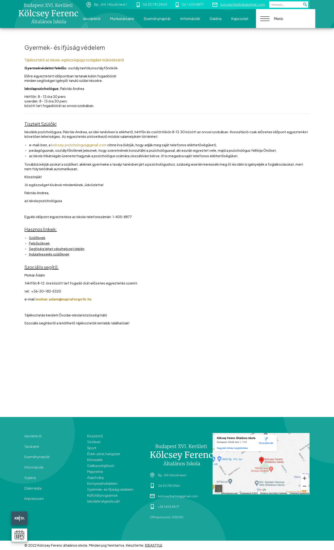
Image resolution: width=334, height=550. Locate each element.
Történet (94, 442)
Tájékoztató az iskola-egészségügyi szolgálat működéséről (74, 59)
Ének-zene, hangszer (103, 453)
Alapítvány (95, 477)
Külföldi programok (102, 495)
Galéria (30, 478)
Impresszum (34, 499)
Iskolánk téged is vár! (103, 501)
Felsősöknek (39, 243)
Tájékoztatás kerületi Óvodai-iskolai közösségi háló (65, 315)
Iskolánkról (33, 436)
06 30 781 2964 (155, 4)
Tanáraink (31, 446)
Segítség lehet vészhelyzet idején (56, 248)
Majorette (95, 471)
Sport (91, 448)
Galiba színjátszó (100, 465)
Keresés (304, 4)
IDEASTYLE (153, 545)
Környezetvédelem (102, 483)
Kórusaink (95, 459)
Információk (34, 467)
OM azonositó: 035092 (166, 517)
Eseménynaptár (37, 457)
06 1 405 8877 (193, 4)
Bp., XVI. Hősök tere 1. (111, 4)
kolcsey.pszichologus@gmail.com (79, 145)
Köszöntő (95, 436)
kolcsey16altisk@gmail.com (242, 4)
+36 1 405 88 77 (168, 507)
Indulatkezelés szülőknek (49, 254)
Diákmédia (33, 488)
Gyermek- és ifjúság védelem (110, 489)
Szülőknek (37, 237)
